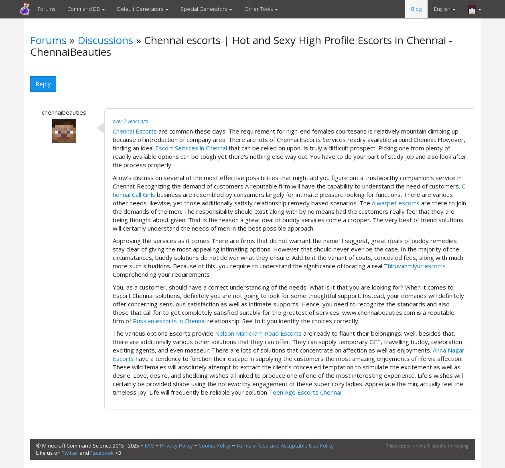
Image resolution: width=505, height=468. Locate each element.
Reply (43, 84)
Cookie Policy (215, 445)
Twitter (70, 452)
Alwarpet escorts (396, 203)
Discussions (105, 40)
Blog (416, 8)
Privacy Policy (176, 445)
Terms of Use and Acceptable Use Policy (285, 445)
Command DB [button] (86, 8)
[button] (474, 9)
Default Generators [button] (142, 8)
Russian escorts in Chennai (169, 321)
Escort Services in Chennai (191, 148)
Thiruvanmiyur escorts (415, 266)
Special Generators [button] (206, 8)
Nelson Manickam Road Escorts (258, 333)
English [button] (445, 8)
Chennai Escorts (135, 131)
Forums (46, 8)
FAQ (149, 445)
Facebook (102, 452)
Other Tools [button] (261, 8)
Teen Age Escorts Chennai (305, 392)
